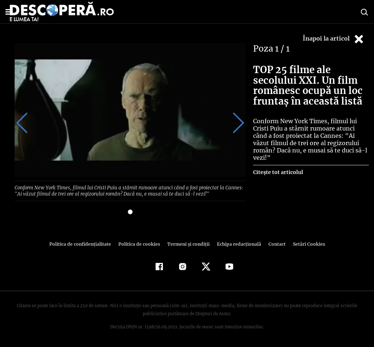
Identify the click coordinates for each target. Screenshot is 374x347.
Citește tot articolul (277, 165)
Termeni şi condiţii (187, 243)
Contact (274, 243)
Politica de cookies (140, 243)
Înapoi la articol (334, 39)
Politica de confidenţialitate (83, 243)
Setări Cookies (305, 243)
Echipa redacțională (236, 243)
